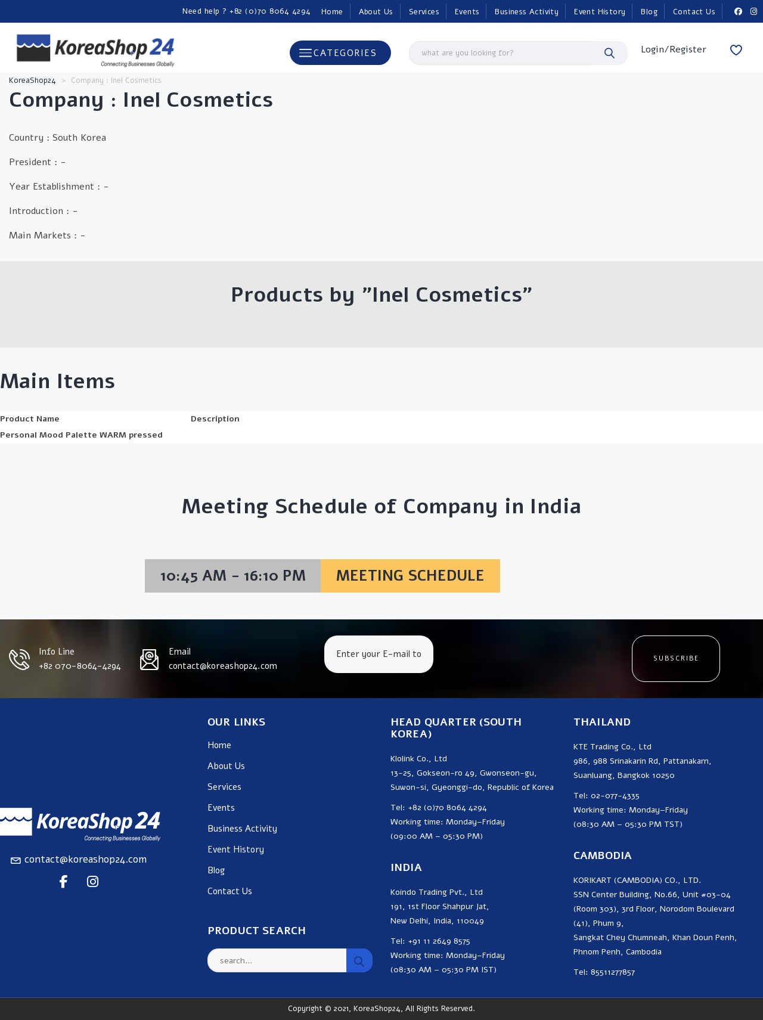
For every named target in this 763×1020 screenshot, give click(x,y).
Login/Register (673, 49)
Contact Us (694, 12)
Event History (599, 12)
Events (467, 12)
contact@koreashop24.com (85, 859)
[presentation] (531, 658)
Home (332, 12)
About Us (376, 12)
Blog (649, 12)
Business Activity (527, 12)
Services (424, 12)
